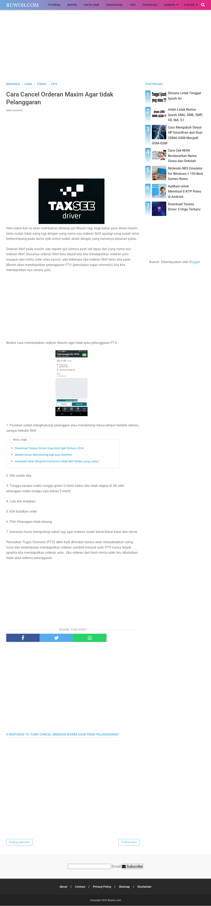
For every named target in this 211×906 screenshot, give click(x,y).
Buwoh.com (22, 5)
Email (116, 866)
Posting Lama (129, 842)
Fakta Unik (91, 4)
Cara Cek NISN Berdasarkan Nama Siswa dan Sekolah (182, 155)
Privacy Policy (102, 887)
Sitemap (124, 887)
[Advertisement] (105, 47)
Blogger (194, 262)
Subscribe (132, 866)
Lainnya (170, 4)
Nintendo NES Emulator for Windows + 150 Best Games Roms (185, 173)
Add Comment (14, 110)
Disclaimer (145, 887)
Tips (132, 4)
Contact (80, 887)
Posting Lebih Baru (19, 842)
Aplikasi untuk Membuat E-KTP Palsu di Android (184, 191)
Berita (72, 4)
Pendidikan (114, 4)
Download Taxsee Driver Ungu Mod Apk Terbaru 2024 (49, 448)
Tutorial (54, 4)
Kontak (189, 4)
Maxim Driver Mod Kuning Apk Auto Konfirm (43, 455)
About (63, 887)
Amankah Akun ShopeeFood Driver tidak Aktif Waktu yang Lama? (57, 461)
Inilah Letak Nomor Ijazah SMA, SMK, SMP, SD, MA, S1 (185, 115)
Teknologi (149, 4)
